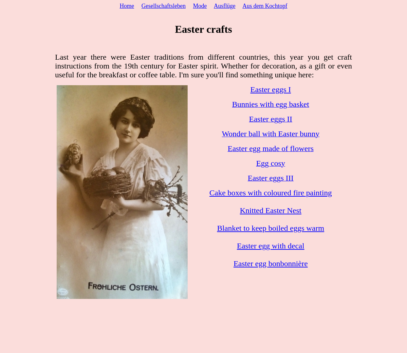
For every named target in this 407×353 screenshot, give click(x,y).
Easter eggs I (270, 89)
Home (127, 6)
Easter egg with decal (271, 246)
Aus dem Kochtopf (265, 6)
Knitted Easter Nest (271, 210)
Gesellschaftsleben (163, 6)
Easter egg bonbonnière (270, 263)
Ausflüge (224, 6)
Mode (200, 6)
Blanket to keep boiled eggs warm (270, 228)
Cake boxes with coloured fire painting (271, 192)
